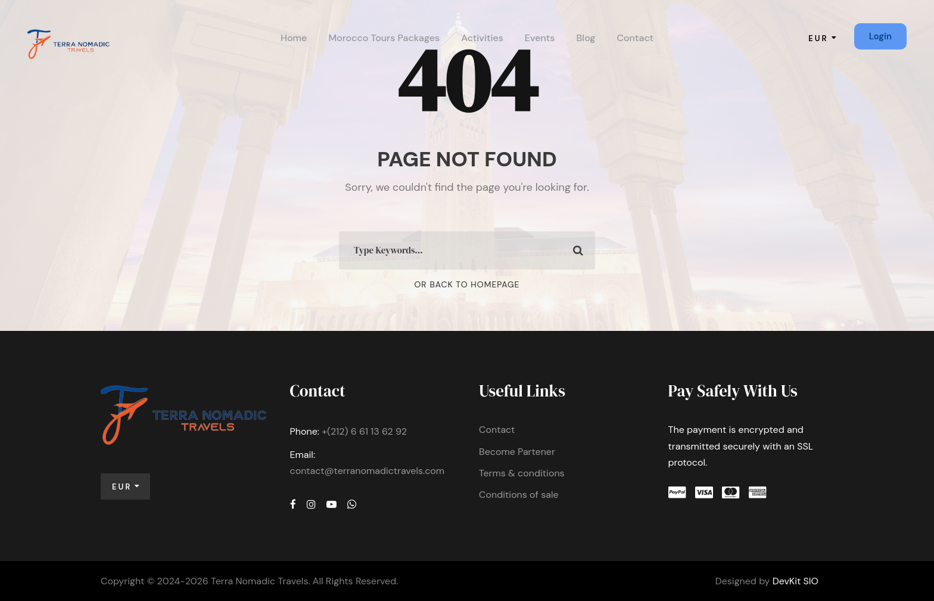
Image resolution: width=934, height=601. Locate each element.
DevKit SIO (795, 581)
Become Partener (517, 451)
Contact (635, 38)
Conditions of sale (519, 494)
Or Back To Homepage (467, 284)
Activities (482, 38)
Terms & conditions (522, 473)
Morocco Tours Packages (384, 38)
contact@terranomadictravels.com (367, 470)
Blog (586, 38)
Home (294, 38)
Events (540, 38)
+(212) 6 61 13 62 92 (364, 431)
